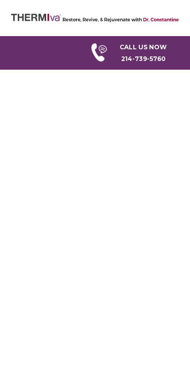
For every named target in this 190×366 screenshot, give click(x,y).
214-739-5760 (135, 52)
